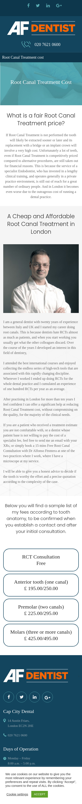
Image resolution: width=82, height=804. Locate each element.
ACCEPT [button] (39, 794)
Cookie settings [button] (17, 794)
